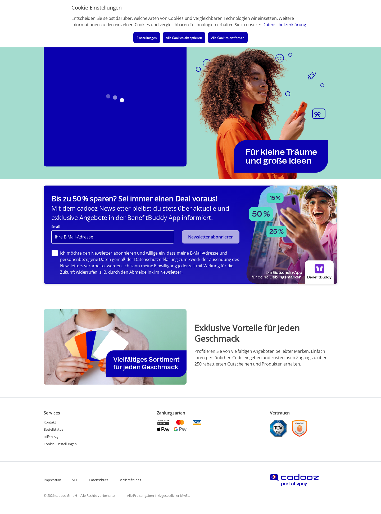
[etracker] (299, 428)
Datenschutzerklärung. (284, 25)
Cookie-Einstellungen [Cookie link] (60, 443)
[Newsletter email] (112, 237)
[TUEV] (278, 428)
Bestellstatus (53, 429)
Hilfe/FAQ (51, 436)
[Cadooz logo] (294, 480)
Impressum (52, 479)
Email (55, 226)
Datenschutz (98, 479)
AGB (75, 479)
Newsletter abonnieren (211, 237)
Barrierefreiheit (130, 479)
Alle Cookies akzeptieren (184, 37)
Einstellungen (147, 37)
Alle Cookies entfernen (228, 37)
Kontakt (50, 422)
